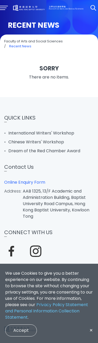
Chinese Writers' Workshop (36, 142)
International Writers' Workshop (41, 133)
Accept (21, 330)
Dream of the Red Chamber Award (44, 151)
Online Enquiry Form (24, 182)
